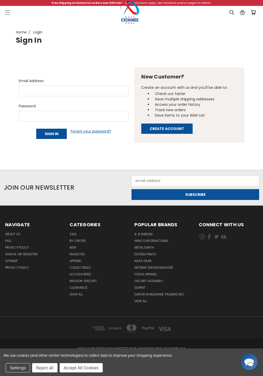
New (73, 247)
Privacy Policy (17, 247)
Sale (73, 234)
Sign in (11, 254)
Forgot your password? (91, 131)
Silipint (139, 287)
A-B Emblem (143, 234)
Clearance (78, 287)
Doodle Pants (145, 254)
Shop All (76, 294)
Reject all (44, 368)
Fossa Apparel (145, 274)
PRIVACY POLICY (17, 267)
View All (140, 301)
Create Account (167, 128)
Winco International (151, 241)
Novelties (77, 254)
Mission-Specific (83, 281)
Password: (27, 106)
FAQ (8, 241)
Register (30, 254)
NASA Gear (143, 261)
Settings (18, 368)
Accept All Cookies (81, 368)
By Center (78, 241)
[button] (249, 362)
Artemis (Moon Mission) (153, 267)
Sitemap (11, 261)
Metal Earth (144, 247)
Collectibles (80, 267)
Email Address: (31, 80)
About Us (12, 234)
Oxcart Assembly (148, 281)
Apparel (76, 261)
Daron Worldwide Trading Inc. (159, 294)
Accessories (80, 274)
